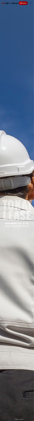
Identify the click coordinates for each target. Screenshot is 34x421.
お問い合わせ (23, 3)
